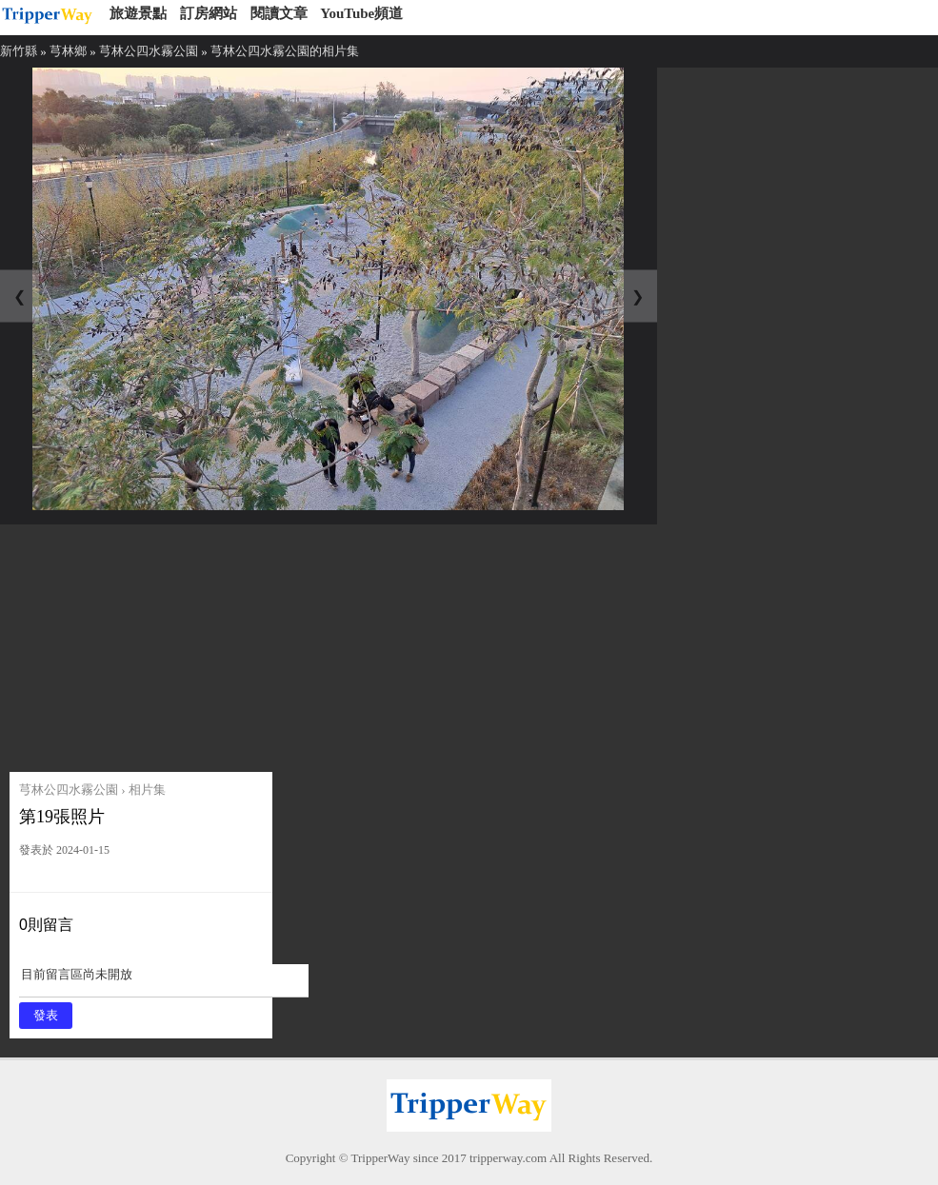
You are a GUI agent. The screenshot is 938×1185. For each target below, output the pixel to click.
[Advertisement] (155, 643)
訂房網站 (208, 13)
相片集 (147, 789)
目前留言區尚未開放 (164, 980)
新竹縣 (18, 51)
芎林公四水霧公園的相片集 (284, 51)
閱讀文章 (279, 13)
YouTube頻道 (361, 13)
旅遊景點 (138, 13)
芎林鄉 (68, 51)
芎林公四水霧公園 (148, 51)
